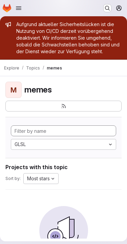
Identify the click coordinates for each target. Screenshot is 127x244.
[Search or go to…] (107, 8)
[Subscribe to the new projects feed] (63, 106)
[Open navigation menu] (18, 8)
